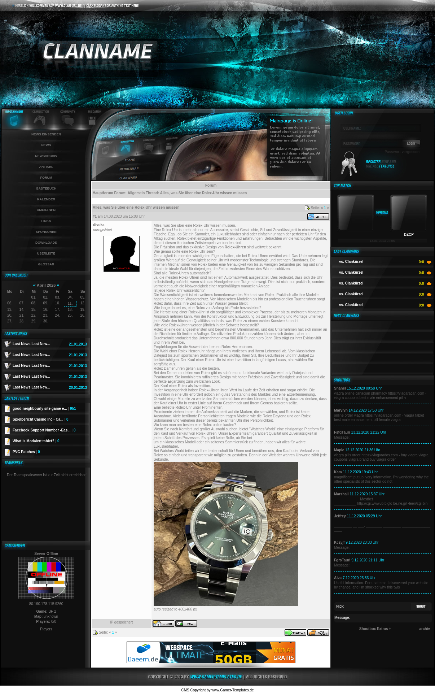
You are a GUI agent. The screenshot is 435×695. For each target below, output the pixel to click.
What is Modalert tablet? (36, 441)
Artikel (46, 167)
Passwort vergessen (402, 152)
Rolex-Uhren (235, 247)
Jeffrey (340, 516)
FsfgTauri (342, 432)
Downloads (46, 242)
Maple (339, 450)
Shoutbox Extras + (375, 629)
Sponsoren (46, 232)
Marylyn (341, 410)
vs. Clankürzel (351, 262)
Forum (46, 177)
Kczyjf (339, 542)
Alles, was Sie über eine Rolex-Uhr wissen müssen (203, 193)
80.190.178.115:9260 (46, 604)
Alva (338, 578)
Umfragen (46, 210)
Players (46, 629)
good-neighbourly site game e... (44, 409)
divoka (99, 225)
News (46, 145)
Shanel (340, 388)
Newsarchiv (46, 156)
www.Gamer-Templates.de (232, 690)
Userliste (46, 253)
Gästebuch (46, 188)
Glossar (46, 264)
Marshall (341, 494)
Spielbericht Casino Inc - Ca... (41, 419)
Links (46, 221)
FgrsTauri (342, 560)
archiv (424, 629)
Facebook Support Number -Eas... (44, 430)
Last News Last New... (31, 344)
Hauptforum (103, 193)
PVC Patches (26, 452)
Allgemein (136, 193)
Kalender (46, 199)
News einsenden (46, 134)
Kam (338, 472)
